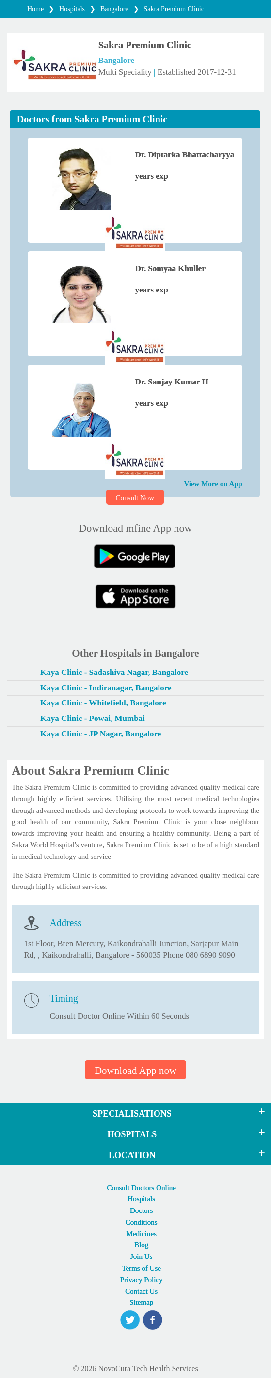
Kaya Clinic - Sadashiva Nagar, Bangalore (114, 672)
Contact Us (141, 1291)
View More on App (213, 484)
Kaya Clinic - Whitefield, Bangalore (103, 702)
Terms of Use (141, 1268)
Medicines (141, 1234)
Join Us (141, 1256)
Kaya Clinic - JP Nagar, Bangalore (100, 733)
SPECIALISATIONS (132, 1113)
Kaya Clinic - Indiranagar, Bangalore (106, 687)
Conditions (142, 1222)
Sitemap (141, 1302)
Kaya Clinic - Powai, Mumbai (92, 718)
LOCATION (132, 1155)
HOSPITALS (132, 1134)
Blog (141, 1245)
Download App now (135, 1070)
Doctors (141, 1210)
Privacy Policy (141, 1280)
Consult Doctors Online (141, 1188)
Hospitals (141, 1199)
